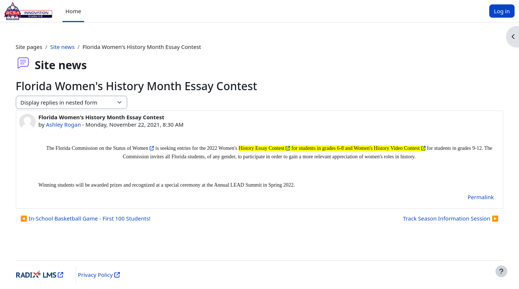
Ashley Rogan (73, 124)
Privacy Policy (103, 274)
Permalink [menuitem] (470, 197)
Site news (73, 46)
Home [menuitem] (73, 11)
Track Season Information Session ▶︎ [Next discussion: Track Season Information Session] (440, 218)
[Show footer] (501, 271)
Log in (502, 11)
